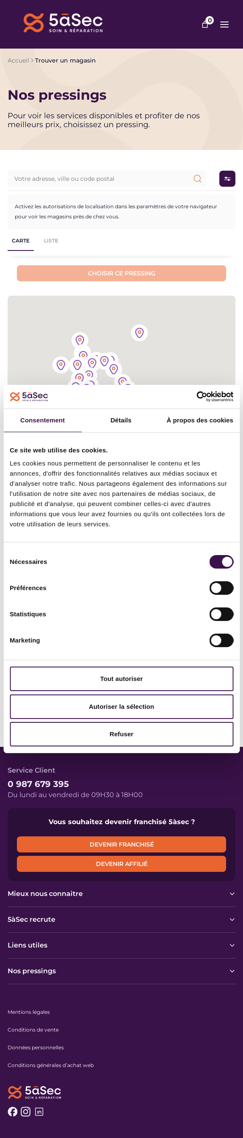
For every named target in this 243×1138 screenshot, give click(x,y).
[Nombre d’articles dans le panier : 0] (205, 24)
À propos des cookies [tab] (200, 420)
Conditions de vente (33, 1029)
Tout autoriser (121, 678)
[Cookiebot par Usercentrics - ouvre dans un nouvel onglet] (196, 396)
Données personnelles (36, 1047)
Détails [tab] (120, 420)
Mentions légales (29, 1012)
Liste (51, 240)
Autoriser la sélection (121, 706)
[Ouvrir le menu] (224, 24)
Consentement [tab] (42, 420)
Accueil (18, 60)
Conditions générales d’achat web (51, 1065)
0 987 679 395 (38, 784)
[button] (113, 370)
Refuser (121, 734)
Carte (21, 240)
